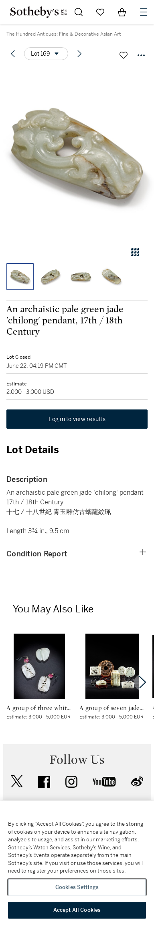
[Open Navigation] (144, 12)
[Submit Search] (79, 12)
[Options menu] (46, 53)
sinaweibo (137, 782)
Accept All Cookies (77, 910)
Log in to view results (77, 419)
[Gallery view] (134, 252)
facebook (44, 782)
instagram (71, 782)
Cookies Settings (77, 887)
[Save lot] (123, 55)
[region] (77, 863)
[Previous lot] (13, 53)
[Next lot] (79, 53)
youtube (104, 782)
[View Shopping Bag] (122, 12)
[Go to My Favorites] (100, 12)
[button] (77, 153)
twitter (17, 781)
